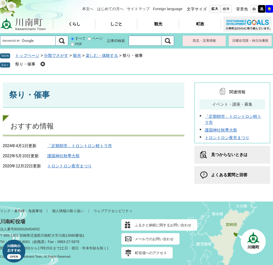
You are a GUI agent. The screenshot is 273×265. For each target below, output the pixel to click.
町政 (200, 24)
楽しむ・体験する (102, 55)
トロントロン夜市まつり (69, 166)
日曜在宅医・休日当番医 (250, 40)
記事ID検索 (116, 41)
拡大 (214, 9)
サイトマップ (138, 9)
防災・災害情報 (204, 40)
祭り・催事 (25, 64)
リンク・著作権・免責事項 (21, 211)
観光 (158, 24)
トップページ (27, 55)
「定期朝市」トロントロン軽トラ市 (79, 146)
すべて (80, 38)
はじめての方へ (110, 9)
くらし (74, 24)
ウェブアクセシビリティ (113, 211)
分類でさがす (56, 55)
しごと (116, 24)
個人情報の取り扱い (68, 211)
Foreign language (168, 9)
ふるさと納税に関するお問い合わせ (163, 225)
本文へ (88, 9)
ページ (97, 38)
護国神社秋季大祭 (63, 156)
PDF (78, 44)
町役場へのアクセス (151, 253)
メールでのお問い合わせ (154, 239)
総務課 (39, 242)
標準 (226, 9)
